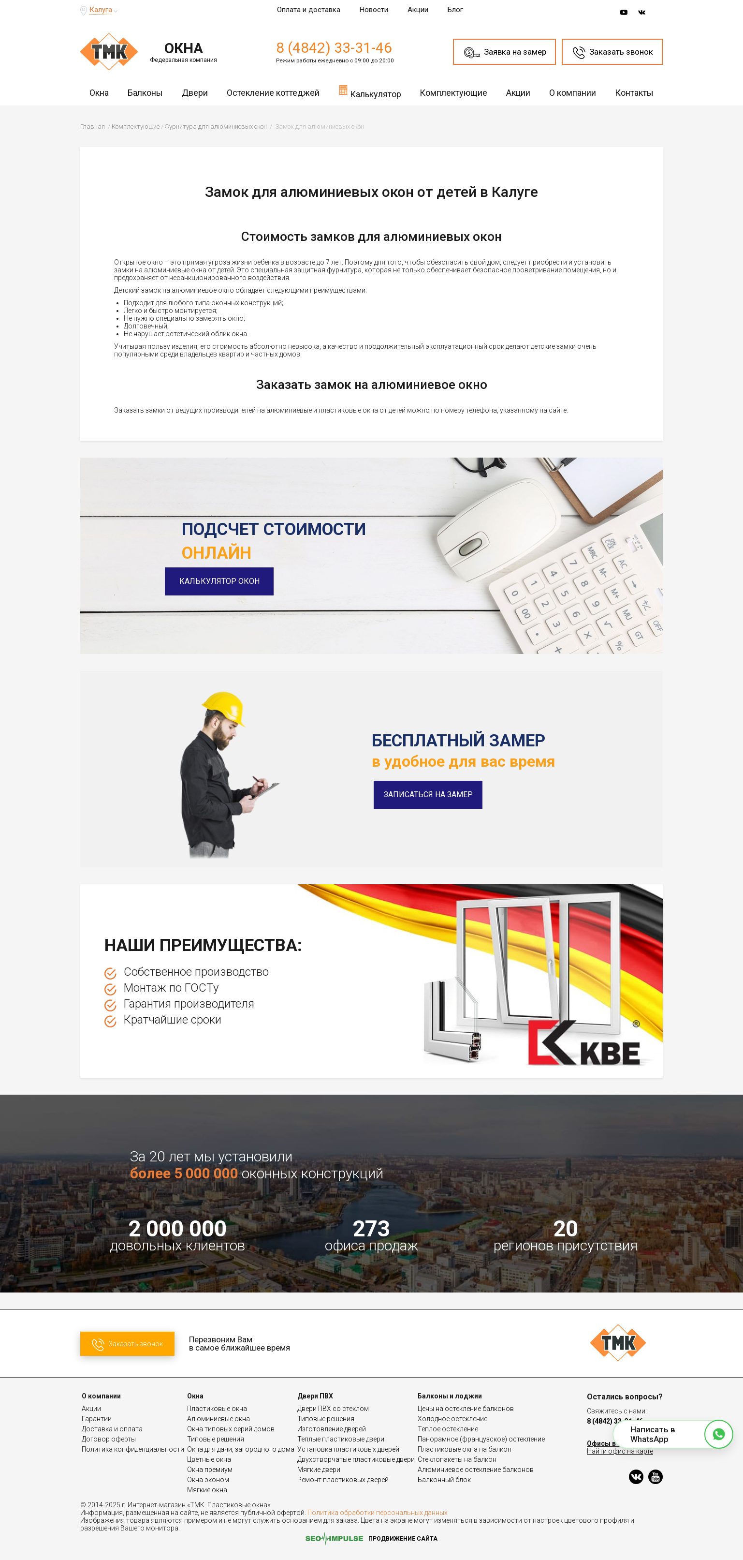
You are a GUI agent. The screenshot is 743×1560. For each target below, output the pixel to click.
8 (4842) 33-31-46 (334, 47)
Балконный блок (444, 1480)
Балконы (145, 93)
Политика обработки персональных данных (377, 1512)
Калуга (100, 9)
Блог (455, 9)
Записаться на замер (428, 794)
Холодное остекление (452, 1419)
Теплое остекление (448, 1429)
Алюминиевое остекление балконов (476, 1469)
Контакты (634, 93)
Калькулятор (369, 91)
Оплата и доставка (308, 9)
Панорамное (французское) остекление (481, 1439)
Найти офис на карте (620, 1451)
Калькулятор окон (236, 581)
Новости (374, 9)
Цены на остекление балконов (466, 1408)
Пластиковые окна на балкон (464, 1449)
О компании (572, 93)
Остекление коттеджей (273, 93)
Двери (195, 93)
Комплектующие (453, 93)
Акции (418, 9)
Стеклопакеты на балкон (457, 1459)
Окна (99, 93)
